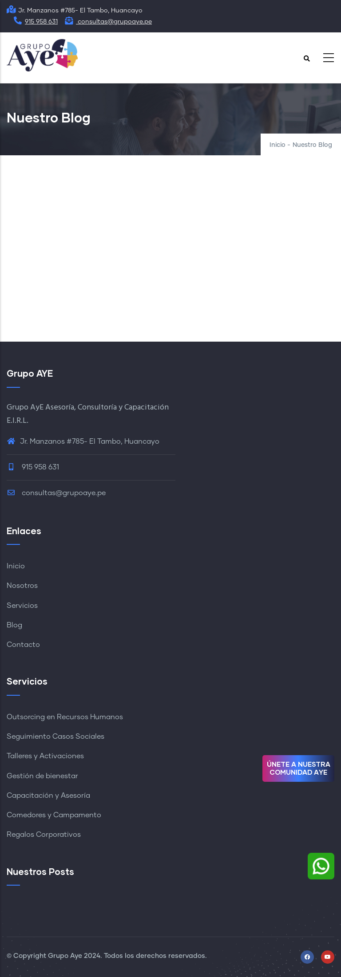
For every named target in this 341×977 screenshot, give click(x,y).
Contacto (23, 644)
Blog (14, 625)
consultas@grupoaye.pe (108, 22)
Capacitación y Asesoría (48, 795)
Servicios (22, 605)
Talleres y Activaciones (45, 756)
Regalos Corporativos (44, 834)
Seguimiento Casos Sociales (55, 736)
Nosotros (22, 585)
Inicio (277, 145)
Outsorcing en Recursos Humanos (65, 717)
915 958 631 (35, 22)
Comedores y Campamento (54, 815)
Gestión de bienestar (42, 776)
